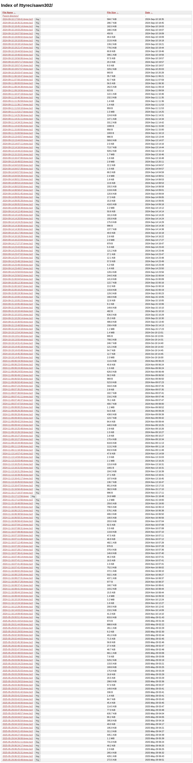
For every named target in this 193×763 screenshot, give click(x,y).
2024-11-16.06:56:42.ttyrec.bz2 (18, 521)
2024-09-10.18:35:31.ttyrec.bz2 (18, 23)
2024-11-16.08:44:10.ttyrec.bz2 (18, 592)
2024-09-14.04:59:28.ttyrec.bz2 (18, 176)
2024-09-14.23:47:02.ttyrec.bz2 (18, 254)
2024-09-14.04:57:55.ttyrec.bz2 (18, 172)
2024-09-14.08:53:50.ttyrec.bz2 (18, 186)
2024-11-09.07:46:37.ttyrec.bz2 (18, 400)
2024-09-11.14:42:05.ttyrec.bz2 (18, 126)
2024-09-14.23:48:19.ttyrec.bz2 (18, 261)
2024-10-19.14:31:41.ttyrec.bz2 (18, 343)
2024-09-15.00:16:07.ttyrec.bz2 (18, 286)
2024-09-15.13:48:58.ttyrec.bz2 (18, 325)
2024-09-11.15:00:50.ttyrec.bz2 (18, 129)
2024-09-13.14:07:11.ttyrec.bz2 (18, 144)
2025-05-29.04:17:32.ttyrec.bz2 (18, 728)
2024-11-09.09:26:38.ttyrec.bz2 (18, 411)
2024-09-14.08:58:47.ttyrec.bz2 (18, 190)
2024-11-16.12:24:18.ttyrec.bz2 (18, 603)
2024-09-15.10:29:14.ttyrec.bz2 (18, 318)
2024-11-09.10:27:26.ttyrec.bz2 (18, 439)
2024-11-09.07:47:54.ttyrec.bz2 (18, 404)
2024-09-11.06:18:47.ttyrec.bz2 (18, 76)
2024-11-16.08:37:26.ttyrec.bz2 (18, 582)
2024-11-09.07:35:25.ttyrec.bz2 (18, 389)
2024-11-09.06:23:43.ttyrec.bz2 (18, 364)
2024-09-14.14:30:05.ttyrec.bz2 (18, 229)
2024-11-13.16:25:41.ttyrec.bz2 (18, 464)
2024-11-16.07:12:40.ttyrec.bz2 (18, 542)
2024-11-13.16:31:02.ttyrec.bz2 (18, 468)
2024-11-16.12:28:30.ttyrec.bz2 (18, 607)
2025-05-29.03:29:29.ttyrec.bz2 (18, 678)
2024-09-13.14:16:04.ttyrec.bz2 (18, 147)
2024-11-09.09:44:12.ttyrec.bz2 (18, 425)
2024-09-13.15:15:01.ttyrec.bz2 (18, 154)
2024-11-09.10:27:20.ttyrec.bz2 (18, 436)
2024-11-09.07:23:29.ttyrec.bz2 (18, 386)
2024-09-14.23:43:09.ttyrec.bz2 (18, 247)
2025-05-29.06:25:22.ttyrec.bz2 (18, 749)
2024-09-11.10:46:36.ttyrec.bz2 (18, 97)
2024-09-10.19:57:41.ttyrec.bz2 (18, 65)
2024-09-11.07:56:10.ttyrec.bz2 (18, 80)
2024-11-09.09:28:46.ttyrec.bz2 (18, 414)
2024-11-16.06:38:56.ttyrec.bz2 (18, 514)
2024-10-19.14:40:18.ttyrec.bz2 (18, 347)
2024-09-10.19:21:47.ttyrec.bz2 (18, 47)
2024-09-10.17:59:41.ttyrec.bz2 (18, 19)
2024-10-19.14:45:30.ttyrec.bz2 (18, 354)
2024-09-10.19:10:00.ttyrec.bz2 (18, 40)
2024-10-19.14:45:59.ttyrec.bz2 (18, 357)
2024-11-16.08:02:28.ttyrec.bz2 (18, 571)
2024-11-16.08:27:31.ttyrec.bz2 (18, 578)
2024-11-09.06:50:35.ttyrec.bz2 (18, 379)
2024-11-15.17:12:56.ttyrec (16, 496)
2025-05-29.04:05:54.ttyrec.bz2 (18, 720)
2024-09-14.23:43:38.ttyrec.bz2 (18, 250)
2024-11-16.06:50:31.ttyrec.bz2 (18, 518)
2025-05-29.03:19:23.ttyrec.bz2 (18, 664)
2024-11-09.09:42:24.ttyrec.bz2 (18, 421)
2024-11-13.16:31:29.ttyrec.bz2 (18, 471)
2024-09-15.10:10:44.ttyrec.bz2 (18, 311)
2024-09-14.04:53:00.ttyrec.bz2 (18, 165)
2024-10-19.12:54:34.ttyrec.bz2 (18, 332)
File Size (111, 12)
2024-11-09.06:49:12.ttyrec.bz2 (18, 375)
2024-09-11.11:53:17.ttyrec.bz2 (18, 112)
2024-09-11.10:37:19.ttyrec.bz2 (18, 94)
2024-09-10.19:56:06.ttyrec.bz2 (18, 58)
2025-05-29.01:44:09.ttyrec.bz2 (18, 624)
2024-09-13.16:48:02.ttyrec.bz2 (18, 161)
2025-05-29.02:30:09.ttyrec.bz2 (18, 635)
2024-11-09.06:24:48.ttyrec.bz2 (18, 368)
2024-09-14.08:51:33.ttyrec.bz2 (18, 179)
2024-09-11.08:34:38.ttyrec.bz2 (18, 87)
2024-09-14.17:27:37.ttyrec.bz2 (18, 243)
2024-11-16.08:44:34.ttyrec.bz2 (18, 596)
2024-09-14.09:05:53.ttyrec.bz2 (18, 204)
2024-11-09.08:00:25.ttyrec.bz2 (18, 407)
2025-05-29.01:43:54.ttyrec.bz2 (18, 621)
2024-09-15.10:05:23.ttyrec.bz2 (18, 300)
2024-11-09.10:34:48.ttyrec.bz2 (18, 443)
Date (147, 12)
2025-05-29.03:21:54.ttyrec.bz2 (18, 667)
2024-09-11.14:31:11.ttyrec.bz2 (18, 119)
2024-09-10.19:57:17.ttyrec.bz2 (18, 62)
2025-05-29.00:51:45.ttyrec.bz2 (18, 617)
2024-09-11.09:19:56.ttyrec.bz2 (18, 90)
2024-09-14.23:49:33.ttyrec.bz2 (18, 265)
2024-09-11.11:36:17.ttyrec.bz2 (18, 104)
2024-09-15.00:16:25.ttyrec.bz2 (18, 290)
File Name (8, 12)
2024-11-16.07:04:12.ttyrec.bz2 (18, 525)
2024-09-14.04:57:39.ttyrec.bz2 (18, 169)
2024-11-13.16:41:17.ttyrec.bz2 (18, 478)
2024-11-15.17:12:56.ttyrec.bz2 (18, 500)
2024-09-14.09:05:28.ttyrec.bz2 (18, 201)
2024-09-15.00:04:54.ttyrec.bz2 (18, 279)
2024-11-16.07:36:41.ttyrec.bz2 (18, 553)
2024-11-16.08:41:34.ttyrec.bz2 (18, 589)
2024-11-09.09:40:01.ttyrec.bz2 (18, 418)
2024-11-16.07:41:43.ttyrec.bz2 (18, 567)
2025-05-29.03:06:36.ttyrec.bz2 (18, 660)
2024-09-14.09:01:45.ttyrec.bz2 (18, 194)
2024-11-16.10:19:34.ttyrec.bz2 (18, 599)
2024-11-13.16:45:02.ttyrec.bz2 (18, 482)
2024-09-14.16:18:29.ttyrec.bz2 (18, 236)
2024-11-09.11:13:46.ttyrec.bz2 (18, 446)
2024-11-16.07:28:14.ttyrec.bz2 (18, 546)
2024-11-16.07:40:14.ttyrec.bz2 (18, 557)
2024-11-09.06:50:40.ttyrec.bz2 (18, 382)
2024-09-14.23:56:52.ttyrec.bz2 (18, 275)
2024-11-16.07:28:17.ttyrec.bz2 (18, 550)
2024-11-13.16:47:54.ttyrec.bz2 (18, 485)
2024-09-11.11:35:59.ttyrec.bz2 (18, 101)
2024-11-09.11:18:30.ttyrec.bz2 (18, 450)
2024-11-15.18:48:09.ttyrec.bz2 (18, 503)
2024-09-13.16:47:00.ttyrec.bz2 (18, 158)
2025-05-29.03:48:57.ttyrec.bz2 (18, 713)
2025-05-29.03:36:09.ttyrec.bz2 (18, 685)
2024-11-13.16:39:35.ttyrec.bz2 (18, 475)
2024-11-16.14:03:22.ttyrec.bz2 (18, 610)
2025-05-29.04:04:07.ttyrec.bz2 (18, 717)
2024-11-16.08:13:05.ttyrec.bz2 (18, 574)
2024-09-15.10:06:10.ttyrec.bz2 (18, 307)
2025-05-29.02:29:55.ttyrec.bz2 (18, 631)
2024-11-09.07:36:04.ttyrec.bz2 (18, 393)
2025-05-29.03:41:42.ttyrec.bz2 (18, 692)
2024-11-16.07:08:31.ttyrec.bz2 (18, 528)
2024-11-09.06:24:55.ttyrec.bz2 (18, 371)
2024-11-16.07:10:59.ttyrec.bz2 (18, 535)
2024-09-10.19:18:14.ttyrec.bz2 (18, 44)
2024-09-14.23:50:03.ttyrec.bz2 (18, 272)
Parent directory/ (11, 16)
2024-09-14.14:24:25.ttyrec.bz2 (18, 222)
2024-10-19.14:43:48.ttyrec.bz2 (18, 350)
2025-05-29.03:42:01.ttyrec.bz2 (18, 699)
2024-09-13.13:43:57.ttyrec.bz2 (18, 137)
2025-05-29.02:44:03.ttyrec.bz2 (18, 639)
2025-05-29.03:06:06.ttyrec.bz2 (18, 656)
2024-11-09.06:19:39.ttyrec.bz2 (18, 361)
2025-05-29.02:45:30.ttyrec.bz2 (18, 642)
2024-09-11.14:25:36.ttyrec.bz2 (18, 115)
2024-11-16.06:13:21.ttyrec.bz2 (18, 510)
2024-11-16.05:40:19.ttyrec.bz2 (18, 507)
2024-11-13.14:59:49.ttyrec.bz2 (18, 457)
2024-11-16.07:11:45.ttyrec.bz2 (18, 539)
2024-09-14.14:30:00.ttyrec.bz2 (18, 226)
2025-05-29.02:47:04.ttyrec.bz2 (18, 649)
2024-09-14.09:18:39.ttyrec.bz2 (18, 208)
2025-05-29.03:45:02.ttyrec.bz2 (18, 706)
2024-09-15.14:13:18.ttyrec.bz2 (18, 329)
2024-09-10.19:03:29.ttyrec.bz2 (18, 30)
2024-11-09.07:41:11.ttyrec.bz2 (18, 397)
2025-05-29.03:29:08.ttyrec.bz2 (18, 674)
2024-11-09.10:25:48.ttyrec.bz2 (18, 428)
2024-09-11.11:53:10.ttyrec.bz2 (18, 108)
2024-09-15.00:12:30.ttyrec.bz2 (18, 283)
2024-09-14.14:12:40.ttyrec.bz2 (18, 211)
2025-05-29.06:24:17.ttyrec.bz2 (18, 745)
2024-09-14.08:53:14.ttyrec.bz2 (18, 183)
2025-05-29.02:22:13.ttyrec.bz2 (18, 628)
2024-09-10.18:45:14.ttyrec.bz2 (18, 26)
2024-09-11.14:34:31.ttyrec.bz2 (18, 122)
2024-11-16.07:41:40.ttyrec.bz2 (18, 564)
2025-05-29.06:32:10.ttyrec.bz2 (18, 756)
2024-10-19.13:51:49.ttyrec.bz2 (18, 336)
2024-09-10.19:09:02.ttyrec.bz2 (18, 37)
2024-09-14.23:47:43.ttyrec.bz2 (18, 258)
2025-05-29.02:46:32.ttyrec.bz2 (18, 646)
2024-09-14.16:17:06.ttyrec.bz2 (18, 233)
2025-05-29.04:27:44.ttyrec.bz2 (18, 735)
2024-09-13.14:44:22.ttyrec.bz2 (18, 151)
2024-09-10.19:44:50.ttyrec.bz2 (18, 51)
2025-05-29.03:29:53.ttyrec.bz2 (18, 681)
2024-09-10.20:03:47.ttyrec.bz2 (18, 73)
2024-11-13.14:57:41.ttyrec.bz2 (18, 453)
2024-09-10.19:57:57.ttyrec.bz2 (18, 69)
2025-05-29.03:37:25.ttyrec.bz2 (18, 688)
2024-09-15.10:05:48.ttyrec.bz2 (18, 304)
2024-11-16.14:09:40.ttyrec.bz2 (18, 614)
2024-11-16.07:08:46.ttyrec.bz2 (18, 532)
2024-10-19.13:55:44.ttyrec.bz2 (18, 340)
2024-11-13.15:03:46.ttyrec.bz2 (18, 461)
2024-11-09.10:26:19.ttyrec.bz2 (18, 432)
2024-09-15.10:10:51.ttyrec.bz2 (18, 315)
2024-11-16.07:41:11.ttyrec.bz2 (18, 560)
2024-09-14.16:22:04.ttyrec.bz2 (18, 240)
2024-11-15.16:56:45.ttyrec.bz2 (18, 489)
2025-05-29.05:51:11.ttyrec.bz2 (18, 742)
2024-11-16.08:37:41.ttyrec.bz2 (18, 585)
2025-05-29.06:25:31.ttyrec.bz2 (18, 752)
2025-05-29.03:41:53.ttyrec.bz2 (18, 695)
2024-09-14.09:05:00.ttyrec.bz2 (18, 197)
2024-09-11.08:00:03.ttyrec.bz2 (18, 83)
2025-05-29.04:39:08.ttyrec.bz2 (18, 738)
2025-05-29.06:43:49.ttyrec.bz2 (18, 760)
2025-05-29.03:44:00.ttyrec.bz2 (18, 703)
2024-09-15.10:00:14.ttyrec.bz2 (18, 297)
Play (37, 19)
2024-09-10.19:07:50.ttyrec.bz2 (18, 33)
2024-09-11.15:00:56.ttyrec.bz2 (18, 133)
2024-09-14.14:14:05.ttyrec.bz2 (18, 215)
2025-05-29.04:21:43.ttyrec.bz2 (18, 731)
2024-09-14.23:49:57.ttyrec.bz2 (18, 268)
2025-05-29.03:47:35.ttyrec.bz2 (18, 710)
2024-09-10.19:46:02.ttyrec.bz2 (18, 55)
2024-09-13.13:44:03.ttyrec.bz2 (18, 140)
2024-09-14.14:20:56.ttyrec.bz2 (18, 218)
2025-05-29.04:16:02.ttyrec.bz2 (18, 724)
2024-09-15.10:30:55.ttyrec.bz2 (18, 322)
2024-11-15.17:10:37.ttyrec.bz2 (18, 493)
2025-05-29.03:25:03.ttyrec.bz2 (18, 671)
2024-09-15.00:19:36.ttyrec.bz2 (18, 293)
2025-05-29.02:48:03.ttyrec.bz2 (18, 653)
